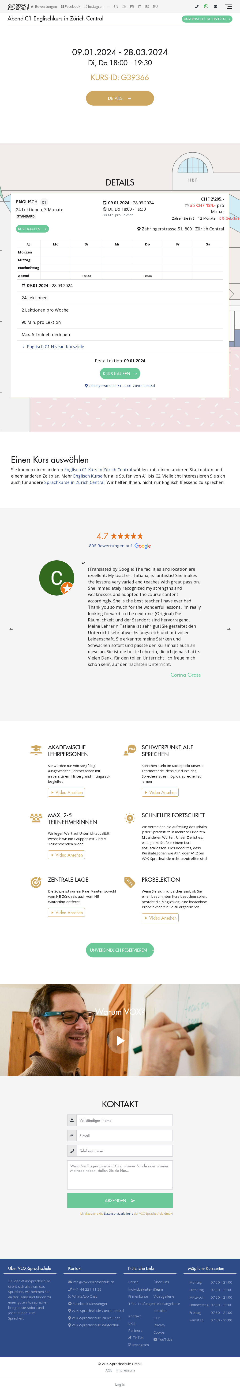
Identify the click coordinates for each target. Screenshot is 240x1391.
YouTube (163, 1339)
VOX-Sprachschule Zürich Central (96, 1310)
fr (132, 6)
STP (157, 1318)
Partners (135, 1330)
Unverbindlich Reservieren (207, 19)
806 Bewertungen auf (120, 546)
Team (158, 1289)
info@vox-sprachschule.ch (91, 1282)
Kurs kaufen (32, 228)
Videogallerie (164, 1296)
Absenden (120, 1200)
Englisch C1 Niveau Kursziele (53, 346)
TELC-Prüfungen (141, 1303)
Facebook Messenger (88, 1303)
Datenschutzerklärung (118, 1214)
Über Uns (161, 1282)
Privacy (159, 1325)
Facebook (70, 6)
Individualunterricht (143, 1289)
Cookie (159, 1332)
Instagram (94, 6)
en (115, 6)
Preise (133, 1282)
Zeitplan (160, 1310)
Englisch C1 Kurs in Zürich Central (98, 469)
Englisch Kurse (87, 476)
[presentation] (11, 629)
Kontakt (134, 1316)
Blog (131, 1323)
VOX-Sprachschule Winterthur (93, 1325)
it (139, 6)
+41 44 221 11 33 (85, 1289)
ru (155, 6)
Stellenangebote (167, 1303)
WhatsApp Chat (82, 1296)
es (147, 6)
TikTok (135, 1337)
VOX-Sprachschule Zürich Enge (94, 1318)
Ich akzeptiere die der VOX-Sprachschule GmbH (126, 1214)
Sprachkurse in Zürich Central (74, 482)
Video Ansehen (59, 792)
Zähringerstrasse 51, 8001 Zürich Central (120, 385)
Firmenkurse (138, 1296)
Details (120, 98)
